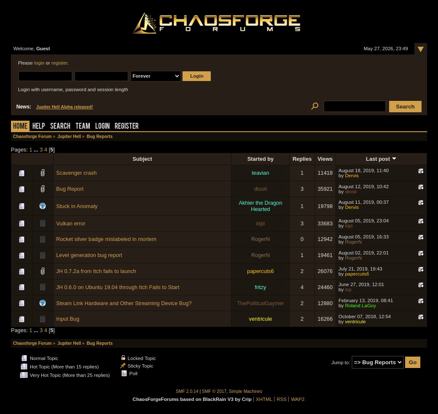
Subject (142, 159)
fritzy (260, 287)
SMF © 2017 (214, 391)
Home (20, 127)
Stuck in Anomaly (76, 206)
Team (82, 127)
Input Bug (67, 319)
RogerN (260, 239)
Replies (302, 159)
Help (38, 127)
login (39, 62)
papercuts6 (260, 271)
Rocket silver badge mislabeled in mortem (106, 239)
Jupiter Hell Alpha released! (64, 107)
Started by (260, 159)
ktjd (260, 223)
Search (60, 127)
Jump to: (340, 362)
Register (127, 127)
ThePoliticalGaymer (260, 303)
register (59, 62)
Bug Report (69, 189)
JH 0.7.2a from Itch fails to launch (96, 271)
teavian (260, 173)
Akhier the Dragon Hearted (260, 206)
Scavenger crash (76, 173)
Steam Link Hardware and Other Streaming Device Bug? (124, 303)
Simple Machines (245, 391)
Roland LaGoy (360, 305)
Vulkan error (70, 223)
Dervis (352, 175)
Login (102, 127)
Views (325, 159)
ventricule (260, 319)
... (37, 149)
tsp (348, 289)
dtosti (260, 189)
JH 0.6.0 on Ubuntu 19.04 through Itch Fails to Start (117, 287)
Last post (381, 159)
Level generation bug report (89, 255)
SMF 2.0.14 (187, 391)
